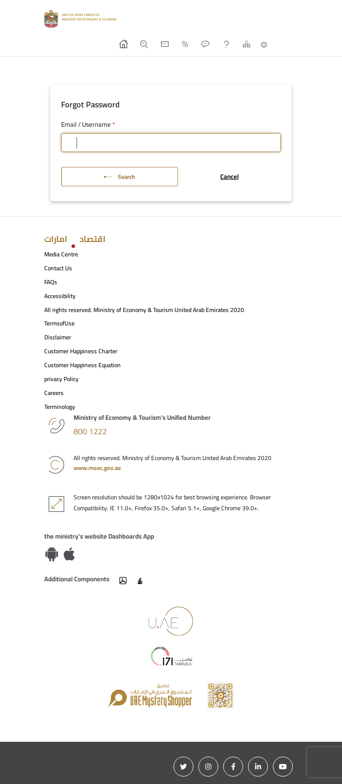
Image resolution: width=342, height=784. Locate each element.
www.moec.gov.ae (97, 467)
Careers (54, 392)
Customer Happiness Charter (80, 351)
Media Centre (61, 254)
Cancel (229, 176)
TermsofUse (59, 323)
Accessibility (60, 296)
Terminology (59, 406)
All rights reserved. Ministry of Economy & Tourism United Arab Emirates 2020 (144, 309)
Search (119, 176)
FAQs (50, 282)
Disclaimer (57, 337)
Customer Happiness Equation (82, 365)
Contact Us (58, 268)
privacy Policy (61, 379)
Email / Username (88, 125)
